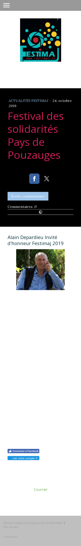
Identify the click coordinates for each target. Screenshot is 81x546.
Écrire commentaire (28, 196)
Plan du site (10, 527)
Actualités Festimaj (29, 100)
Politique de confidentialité (45, 523)
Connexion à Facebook (23, 451)
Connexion (10, 537)
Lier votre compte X (23, 458)
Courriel (40, 489)
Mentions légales (14, 523)
